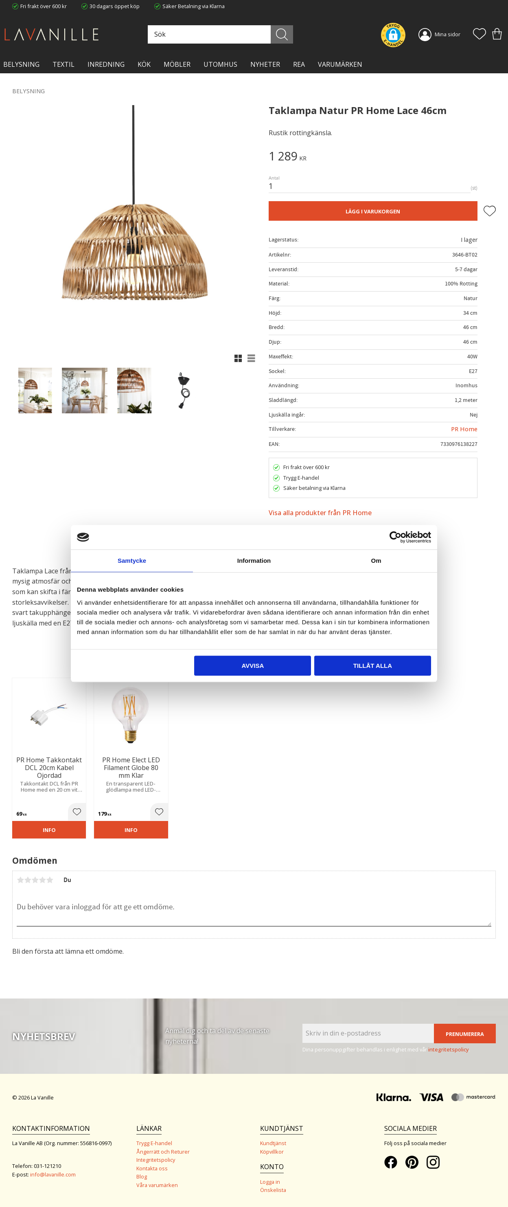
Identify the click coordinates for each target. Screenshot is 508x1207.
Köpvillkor (272, 1151)
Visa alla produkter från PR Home (320, 512)
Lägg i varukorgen (373, 211)
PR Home (464, 429)
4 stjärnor (42, 880)
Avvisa (252, 665)
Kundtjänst (273, 1143)
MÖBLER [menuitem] (177, 64)
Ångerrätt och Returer (163, 1151)
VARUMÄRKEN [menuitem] (340, 64)
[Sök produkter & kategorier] (219, 34)
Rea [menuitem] (299, 64)
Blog (141, 1176)
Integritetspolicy (155, 1159)
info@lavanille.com (53, 1174)
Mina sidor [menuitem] (447, 34)
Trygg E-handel (154, 1143)
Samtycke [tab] (132, 560)
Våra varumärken (157, 1185)
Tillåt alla (372, 665)
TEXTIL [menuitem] (63, 64)
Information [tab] (254, 560)
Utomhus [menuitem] (220, 64)
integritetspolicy (448, 1049)
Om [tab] (376, 560)
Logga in (270, 1181)
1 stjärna (20, 880)
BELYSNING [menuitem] (21, 64)
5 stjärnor (49, 880)
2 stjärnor (27, 880)
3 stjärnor (35, 880)
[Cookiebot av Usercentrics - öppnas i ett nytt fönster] (395, 537)
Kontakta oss (152, 1168)
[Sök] (282, 34)
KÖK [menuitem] (144, 64)
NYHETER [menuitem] (265, 64)
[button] (479, 34)
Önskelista (273, 1190)
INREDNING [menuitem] (106, 64)
